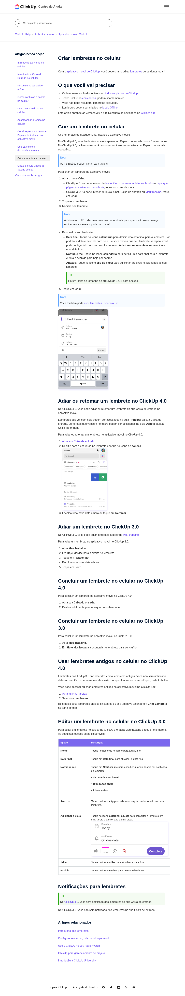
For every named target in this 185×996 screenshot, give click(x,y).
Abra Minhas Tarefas (74, 693)
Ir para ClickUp (58, 987)
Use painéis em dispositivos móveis (28, 148)
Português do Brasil (85, 987)
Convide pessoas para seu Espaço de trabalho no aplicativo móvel (33, 135)
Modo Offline (110, 107)
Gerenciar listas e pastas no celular (31, 99)
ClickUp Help (23, 34)
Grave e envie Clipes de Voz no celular (31, 167)
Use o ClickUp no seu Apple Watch (79, 945)
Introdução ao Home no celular (31, 64)
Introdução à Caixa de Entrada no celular (30, 76)
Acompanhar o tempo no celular (31, 121)
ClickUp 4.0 (71, 901)
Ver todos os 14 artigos (29, 175)
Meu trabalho (131, 534)
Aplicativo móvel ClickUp (73, 34)
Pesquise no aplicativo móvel (30, 87)
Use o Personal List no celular (30, 110)
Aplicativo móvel (44, 34)
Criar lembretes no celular (32, 158)
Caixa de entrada (123, 183)
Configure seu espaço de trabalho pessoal (83, 938)
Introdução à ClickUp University (77, 960)
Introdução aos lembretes (73, 930)
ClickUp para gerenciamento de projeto (81, 953)
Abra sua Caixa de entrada (78, 441)
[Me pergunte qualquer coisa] (64, 23)
